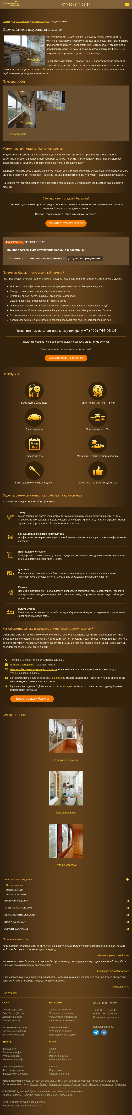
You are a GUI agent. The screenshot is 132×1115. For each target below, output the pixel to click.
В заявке (57, 677)
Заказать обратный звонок (66, 357)
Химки (58, 1080)
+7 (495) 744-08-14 (75, 4)
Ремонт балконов (16, 929)
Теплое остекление (60, 1009)
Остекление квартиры (14, 1027)
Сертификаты (56, 1070)
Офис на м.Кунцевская (106, 1017)
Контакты (54, 1052)
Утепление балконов (18, 907)
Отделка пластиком (66, 760)
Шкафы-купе (9, 1048)
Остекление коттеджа (14, 1031)
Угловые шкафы (11, 1056)
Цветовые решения (13, 1066)
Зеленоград (47, 1080)
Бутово (36, 1080)
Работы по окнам (58, 1056)
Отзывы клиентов (59, 1073)
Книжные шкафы (11, 1052)
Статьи (53, 1066)
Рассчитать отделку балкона (66, 223)
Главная (6, 22)
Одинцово (112, 1080)
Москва (26, 1080)
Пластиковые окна (12, 1009)
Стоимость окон (11, 1020)
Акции (52, 1048)
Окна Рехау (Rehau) (13, 1013)
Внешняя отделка (16, 900)
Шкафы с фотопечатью (15, 1073)
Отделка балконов (21, 22)
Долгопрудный (72, 1080)
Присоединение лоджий (62, 1034)
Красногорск (99, 1080)
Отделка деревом (65, 864)
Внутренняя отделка (40, 22)
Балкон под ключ (66, 812)
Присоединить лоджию (19, 914)
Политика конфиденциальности (40, 1095)
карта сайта (66, 1095)
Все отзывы (10, 992)
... (55, 949)
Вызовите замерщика (22, 664)
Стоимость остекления (62, 1020)
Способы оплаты (11, 1095)
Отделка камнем (14, 885)
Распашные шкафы (13, 1059)
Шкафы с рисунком (13, 1070)
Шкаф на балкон (15, 921)
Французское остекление (63, 1016)
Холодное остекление (61, 1013)
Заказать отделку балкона (32, 698)
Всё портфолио (17, 133)
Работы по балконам (60, 1059)
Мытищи (85, 1080)
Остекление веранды (14, 1034)
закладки (67, 686)
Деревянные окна (12, 1016)
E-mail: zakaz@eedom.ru (106, 1013)
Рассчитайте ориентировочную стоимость (33, 669)
